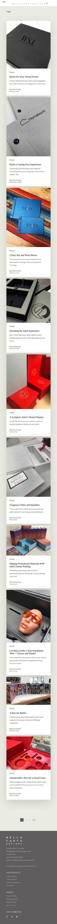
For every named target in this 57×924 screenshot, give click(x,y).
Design (12, 72)
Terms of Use (11, 905)
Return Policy (11, 902)
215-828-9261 (11, 854)
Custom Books (11, 879)
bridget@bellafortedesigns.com (18, 851)
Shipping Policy (12, 899)
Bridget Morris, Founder (15, 848)
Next (34, 820)
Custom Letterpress (13, 882)
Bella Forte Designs (15, 89)
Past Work (10, 886)
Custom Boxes (11, 876)
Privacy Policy (11, 896)
